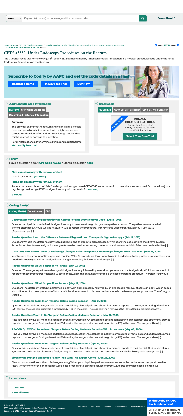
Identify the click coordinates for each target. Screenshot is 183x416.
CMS (47, 211)
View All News (20, 392)
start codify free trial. (24, 145)
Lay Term (14, 109)
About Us (107, 407)
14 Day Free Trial (56, 84)
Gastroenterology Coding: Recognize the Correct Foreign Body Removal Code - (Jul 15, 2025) (67, 219)
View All (17, 194)
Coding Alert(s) (17, 211)
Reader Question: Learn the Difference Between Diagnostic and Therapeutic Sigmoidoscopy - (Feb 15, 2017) (76, 237)
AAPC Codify (82, 407)
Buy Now (83, 84)
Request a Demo (23, 84)
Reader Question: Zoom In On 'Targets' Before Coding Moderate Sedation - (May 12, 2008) (65, 315)
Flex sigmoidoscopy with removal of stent (37, 172)
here (90, 163)
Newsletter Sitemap (138, 407)
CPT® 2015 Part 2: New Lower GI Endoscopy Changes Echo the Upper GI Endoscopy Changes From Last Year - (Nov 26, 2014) (86, 251)
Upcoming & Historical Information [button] (28, 115)
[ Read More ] (40, 177)
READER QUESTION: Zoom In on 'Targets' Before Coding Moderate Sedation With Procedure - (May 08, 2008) (77, 329)
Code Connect (35, 211)
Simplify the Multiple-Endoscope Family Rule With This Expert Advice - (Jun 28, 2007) (63, 357)
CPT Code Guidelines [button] (33, 109)
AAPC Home (95, 407)
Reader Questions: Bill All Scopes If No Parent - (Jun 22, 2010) (48, 265)
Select (11, 18)
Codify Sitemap (121, 407)
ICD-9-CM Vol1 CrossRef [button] (127, 109)
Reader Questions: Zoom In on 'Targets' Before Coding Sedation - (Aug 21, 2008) (59, 301)
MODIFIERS (105, 109)
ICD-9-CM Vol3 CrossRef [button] (155, 109)
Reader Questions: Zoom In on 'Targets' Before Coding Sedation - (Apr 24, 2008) (60, 343)
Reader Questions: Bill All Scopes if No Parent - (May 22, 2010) (48, 283)
